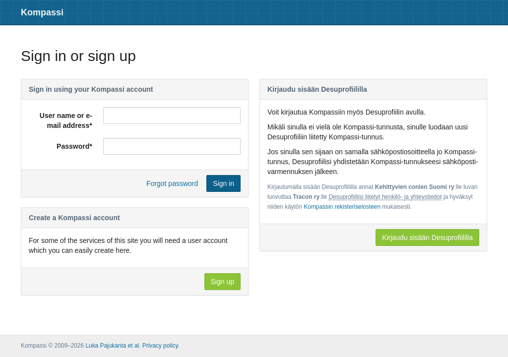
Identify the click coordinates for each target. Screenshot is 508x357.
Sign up (222, 282)
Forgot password (172, 183)
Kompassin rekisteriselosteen (342, 206)
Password (74, 146)
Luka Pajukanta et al (112, 345)
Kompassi (42, 12)
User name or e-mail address (66, 120)
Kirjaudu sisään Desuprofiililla (427, 237)
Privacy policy (160, 345)
